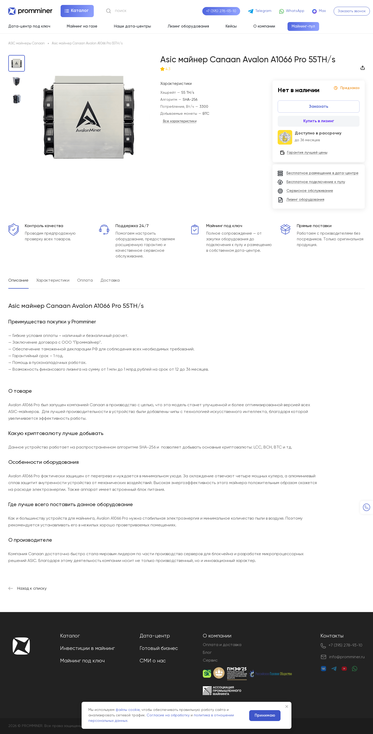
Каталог (70, 636)
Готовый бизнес (159, 648)
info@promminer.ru (347, 657)
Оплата (85, 280)
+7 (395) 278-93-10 (221, 11)
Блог (207, 653)
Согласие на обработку (168, 715)
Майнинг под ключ (82, 661)
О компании (217, 636)
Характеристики (52, 280)
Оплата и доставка (222, 645)
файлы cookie (128, 710)
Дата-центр (155, 636)
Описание (18, 280)
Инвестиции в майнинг (87, 648)
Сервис (210, 660)
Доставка (110, 280)
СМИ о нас (153, 661)
